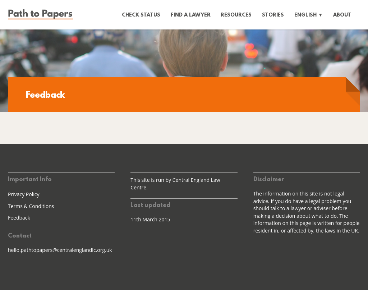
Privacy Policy (23, 194)
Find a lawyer (191, 15)
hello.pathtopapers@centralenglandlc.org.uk (60, 250)
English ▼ (308, 15)
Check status (141, 15)
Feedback (19, 217)
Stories (273, 15)
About (342, 15)
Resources (236, 15)
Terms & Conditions (31, 206)
